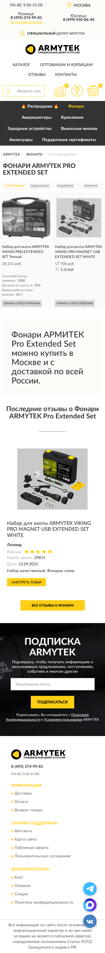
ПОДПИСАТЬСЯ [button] (52, 702)
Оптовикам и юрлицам (66, 65)
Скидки (21, 894)
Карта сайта (25, 840)
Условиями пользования (63, 719)
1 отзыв (66, 269)
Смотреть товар (26, 582)
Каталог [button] (22, 65)
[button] (26, 21)
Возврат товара (29, 810)
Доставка (23, 793)
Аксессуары (20, 140)
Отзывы (37, 75)
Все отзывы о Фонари (53, 605)
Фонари (76, 106)
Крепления (72, 117)
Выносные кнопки (79, 129)
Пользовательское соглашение (43, 856)
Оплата (21, 802)
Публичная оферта (31, 848)
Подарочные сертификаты (69, 140)
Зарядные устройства (30, 129)
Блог (19, 877)
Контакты (66, 75)
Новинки (23, 886)
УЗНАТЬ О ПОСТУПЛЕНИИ (22, 303)
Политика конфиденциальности (44, 902)
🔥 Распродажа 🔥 (40, 106)
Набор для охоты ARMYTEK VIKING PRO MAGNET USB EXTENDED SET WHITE (49, 529)
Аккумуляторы (37, 117)
